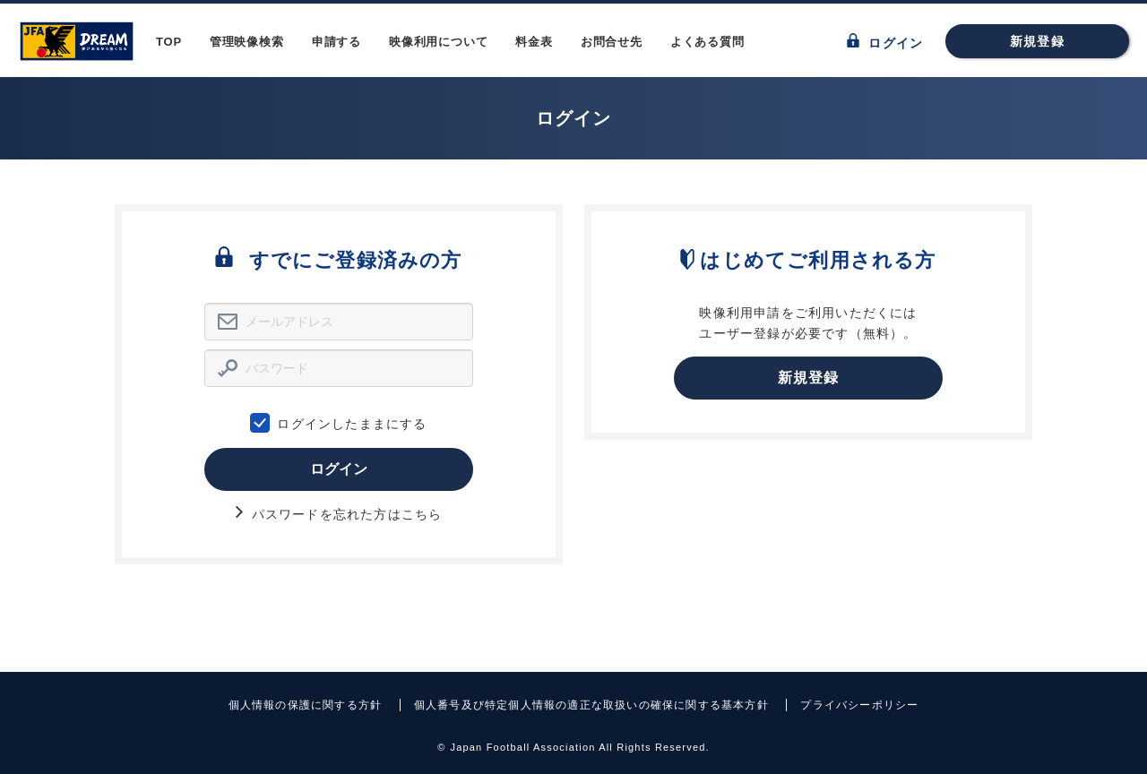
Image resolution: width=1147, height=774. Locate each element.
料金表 (533, 41)
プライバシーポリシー (859, 705)
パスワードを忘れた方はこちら (339, 514)
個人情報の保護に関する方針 (306, 705)
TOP (169, 41)
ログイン (885, 41)
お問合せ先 (611, 41)
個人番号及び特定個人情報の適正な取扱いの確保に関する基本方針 (591, 705)
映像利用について (438, 41)
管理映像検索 (247, 41)
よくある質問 (707, 41)
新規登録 (1037, 41)
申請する (336, 41)
